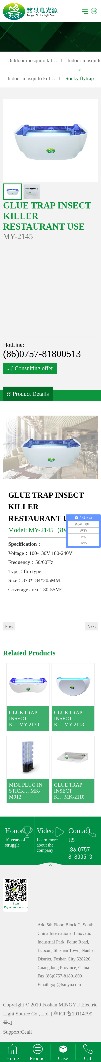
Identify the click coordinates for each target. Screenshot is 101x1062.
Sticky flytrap (79, 79)
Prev (9, 626)
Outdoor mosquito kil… (32, 60)
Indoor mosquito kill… (31, 78)
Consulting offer (30, 368)
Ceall (26, 1032)
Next (91, 626)
